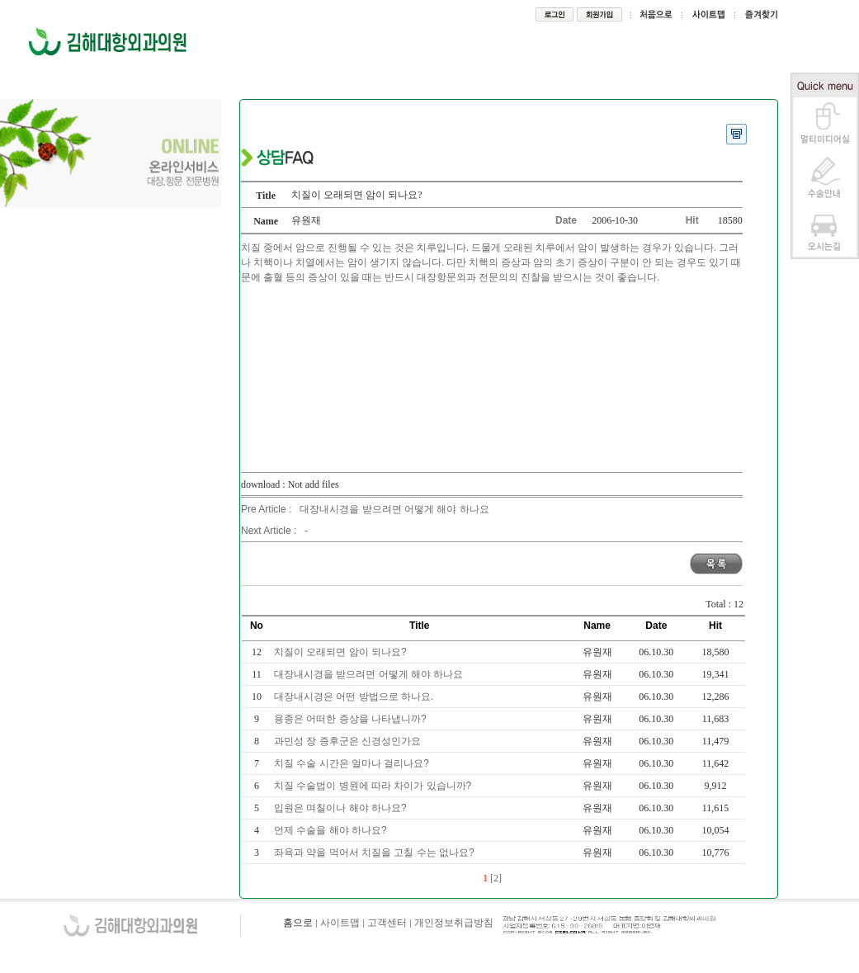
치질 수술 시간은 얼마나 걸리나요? (353, 763)
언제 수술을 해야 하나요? (331, 830)
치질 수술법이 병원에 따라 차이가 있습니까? (374, 785)
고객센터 (387, 922)
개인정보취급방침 (453, 922)
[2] (496, 878)
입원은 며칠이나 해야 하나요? (341, 808)
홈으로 (298, 922)
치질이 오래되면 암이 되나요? (341, 652)
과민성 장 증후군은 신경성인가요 (348, 741)
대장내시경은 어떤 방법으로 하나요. (355, 696)
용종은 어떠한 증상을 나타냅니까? (351, 719)
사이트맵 (340, 922)
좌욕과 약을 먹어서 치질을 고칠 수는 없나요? (375, 852)
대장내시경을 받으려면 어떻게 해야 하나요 (394, 509)
